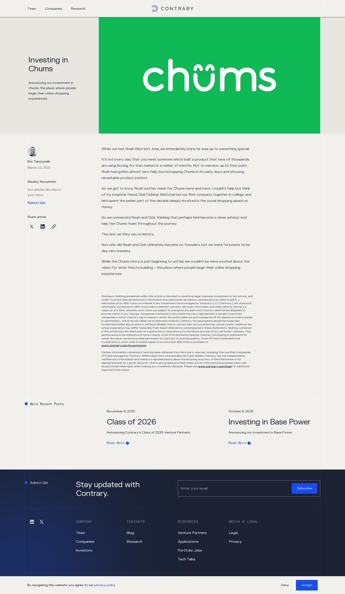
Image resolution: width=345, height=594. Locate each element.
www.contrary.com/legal (215, 366)
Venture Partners (192, 533)
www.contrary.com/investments (123, 345)
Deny (285, 585)
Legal (233, 533)
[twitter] (32, 226)
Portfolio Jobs (190, 550)
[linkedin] (43, 226)
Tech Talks (186, 559)
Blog (130, 533)
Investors (84, 550)
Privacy (235, 541)
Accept (306, 585)
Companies (53, 9)
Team (32, 9)
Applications (188, 541)
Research (78, 9)
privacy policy (104, 585)
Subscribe (36, 203)
